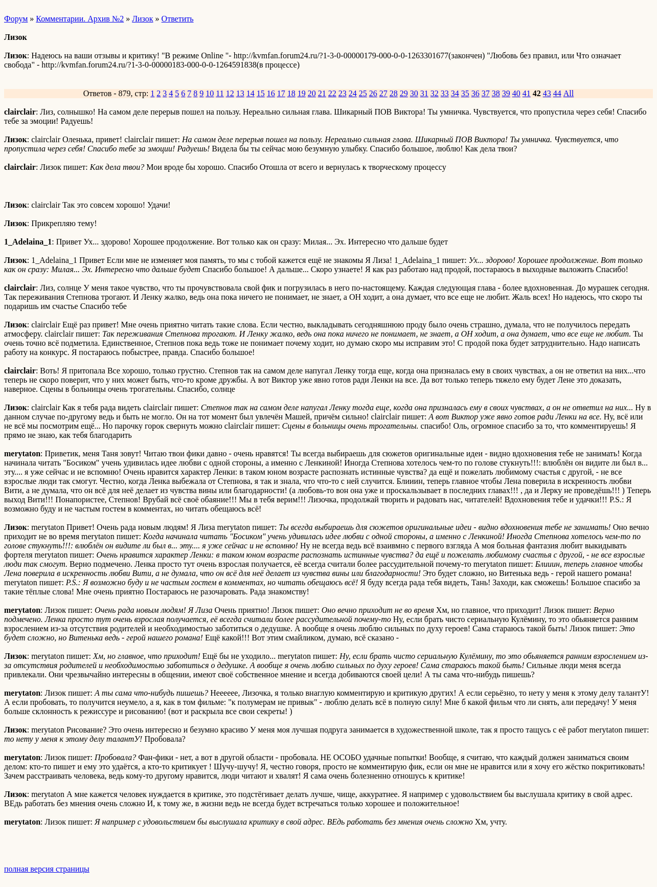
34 (455, 93)
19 (302, 93)
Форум (16, 18)
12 (230, 93)
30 (414, 93)
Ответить (178, 18)
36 (475, 93)
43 (547, 93)
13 (240, 93)
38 (496, 93)
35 (465, 93)
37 (486, 93)
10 (210, 93)
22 (332, 93)
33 (445, 93)
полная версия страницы (46, 868)
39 (506, 93)
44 (557, 93)
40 (516, 93)
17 (281, 93)
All (568, 93)
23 (342, 93)
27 (383, 93)
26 (373, 93)
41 (527, 93)
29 (404, 93)
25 (363, 93)
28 (394, 93)
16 (271, 93)
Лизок (142, 18)
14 (250, 93)
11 (219, 93)
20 (312, 93)
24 (353, 93)
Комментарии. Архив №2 (80, 18)
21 (322, 93)
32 (435, 93)
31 (424, 93)
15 (261, 93)
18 (291, 93)
